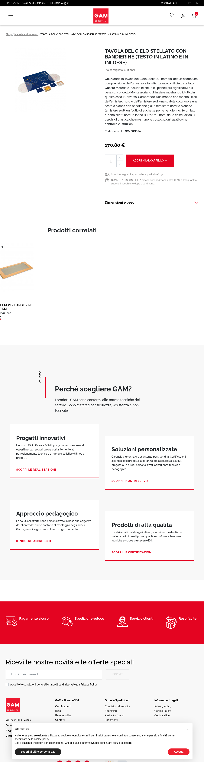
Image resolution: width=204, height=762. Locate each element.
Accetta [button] (178, 751)
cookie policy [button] (41, 739)
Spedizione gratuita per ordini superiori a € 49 (137, 174)
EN (196, 3)
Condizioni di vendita (117, 706)
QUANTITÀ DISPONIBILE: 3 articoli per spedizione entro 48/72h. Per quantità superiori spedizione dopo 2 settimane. (154, 182)
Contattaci (169, 3)
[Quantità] (110, 161)
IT (189, 3)
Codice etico (162, 715)
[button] (188, 729)
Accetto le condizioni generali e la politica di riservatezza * (54, 684)
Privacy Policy (88, 684)
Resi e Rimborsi (114, 715)
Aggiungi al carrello (150, 160)
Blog (58, 710)
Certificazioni (63, 706)
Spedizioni (111, 710)
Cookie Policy (162, 710)
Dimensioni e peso (119, 202)
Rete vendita (63, 715)
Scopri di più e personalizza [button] (38, 751)
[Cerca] (169, 16)
